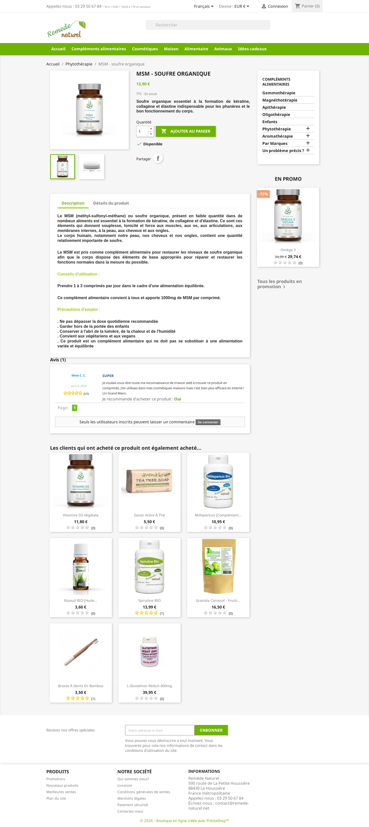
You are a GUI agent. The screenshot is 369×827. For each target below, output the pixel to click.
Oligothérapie (276, 114)
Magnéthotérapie (279, 100)
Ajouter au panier (186, 131)
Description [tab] (73, 203)
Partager (158, 158)
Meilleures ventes (61, 791)
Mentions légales (131, 798)
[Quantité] (142, 131)
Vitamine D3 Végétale (80, 515)
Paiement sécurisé (132, 804)
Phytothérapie (276, 129)
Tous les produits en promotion (279, 284)
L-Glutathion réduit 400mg (149, 685)
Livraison (124, 785)
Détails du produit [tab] (111, 203)
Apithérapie (274, 107)
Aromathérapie (277, 136)
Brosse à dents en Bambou (80, 685)
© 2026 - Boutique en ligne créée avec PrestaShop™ (184, 820)
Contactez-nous (130, 811)
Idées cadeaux (252, 49)
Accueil (58, 49)
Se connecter (208, 422)
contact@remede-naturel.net (218, 805)
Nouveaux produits (62, 785)
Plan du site (56, 798)
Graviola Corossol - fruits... (218, 600)
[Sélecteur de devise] (242, 7)
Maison (171, 49)
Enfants (269, 121)
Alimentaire (196, 49)
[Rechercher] (208, 25)
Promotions (55, 778)
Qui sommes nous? (133, 778)
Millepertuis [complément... (218, 515)
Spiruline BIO (149, 600)
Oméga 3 (288, 249)
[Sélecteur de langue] (204, 7)
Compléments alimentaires (99, 49)
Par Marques (275, 143)
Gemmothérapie (278, 93)
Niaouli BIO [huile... (80, 600)
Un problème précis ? (283, 150)
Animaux (223, 49)
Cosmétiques (145, 49)
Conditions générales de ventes (143, 791)
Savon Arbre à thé (149, 515)
